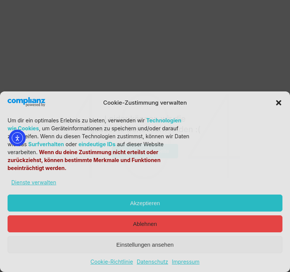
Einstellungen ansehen (145, 244)
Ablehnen (145, 224)
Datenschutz (152, 261)
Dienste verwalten (33, 182)
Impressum (185, 261)
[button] (278, 103)
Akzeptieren (145, 203)
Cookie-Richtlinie (112, 261)
